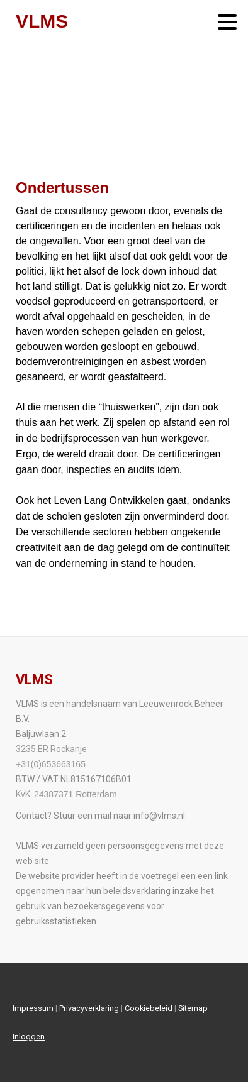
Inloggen (29, 1036)
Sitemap (193, 1008)
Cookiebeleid (148, 1008)
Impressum (33, 1008)
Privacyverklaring (89, 1008)
